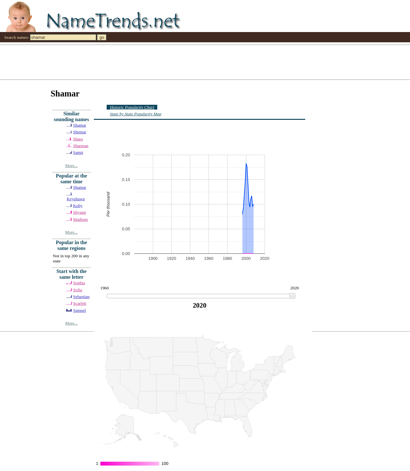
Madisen (80, 219)
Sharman (80, 145)
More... (71, 165)
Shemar (79, 131)
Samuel (79, 310)
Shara (78, 138)
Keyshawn (76, 198)
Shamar (79, 125)
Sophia (79, 282)
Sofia (77, 289)
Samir (78, 152)
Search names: (16, 37)
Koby (78, 205)
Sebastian (81, 296)
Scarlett (79, 303)
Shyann (79, 212)
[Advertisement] (192, 61)
